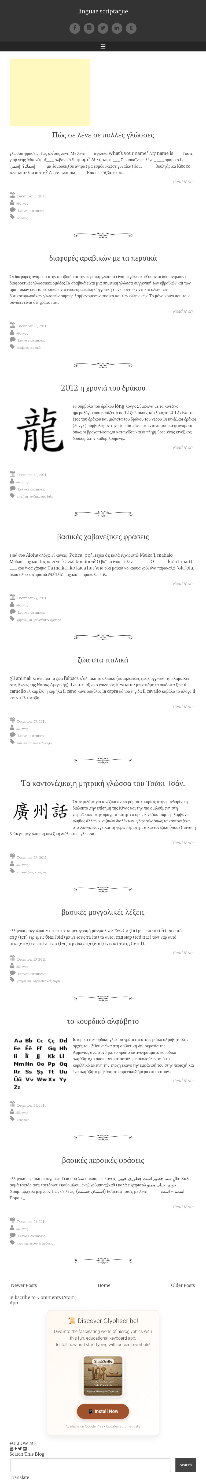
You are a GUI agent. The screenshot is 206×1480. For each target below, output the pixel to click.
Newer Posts (24, 1285)
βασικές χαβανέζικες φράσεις (103, 536)
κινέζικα (22, 496)
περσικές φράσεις (41, 1243)
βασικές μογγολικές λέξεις (103, 912)
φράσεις (22, 218)
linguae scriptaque (103, 11)
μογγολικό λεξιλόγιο (46, 981)
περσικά (35, 348)
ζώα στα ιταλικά (103, 660)
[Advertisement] (50, 92)
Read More (183, 181)
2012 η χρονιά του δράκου (103, 388)
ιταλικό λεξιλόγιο (40, 743)
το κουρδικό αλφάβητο (103, 1021)
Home (104, 1285)
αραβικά (22, 348)
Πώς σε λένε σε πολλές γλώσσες (103, 135)
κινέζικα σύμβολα (41, 496)
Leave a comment (31, 211)
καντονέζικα (25, 872)
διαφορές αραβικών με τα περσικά (103, 258)
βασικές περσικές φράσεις (103, 1160)
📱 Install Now (103, 1411)
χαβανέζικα (24, 620)
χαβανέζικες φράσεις (47, 620)
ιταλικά (22, 743)
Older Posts (183, 1285)
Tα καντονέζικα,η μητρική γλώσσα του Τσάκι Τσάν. (103, 783)
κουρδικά (23, 1120)
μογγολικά (24, 981)
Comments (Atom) (57, 1297)
